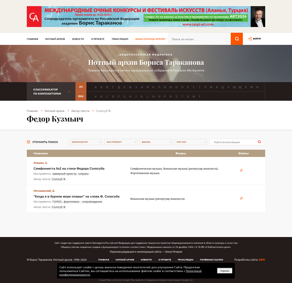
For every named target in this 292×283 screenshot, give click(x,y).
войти (257, 38)
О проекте (97, 39)
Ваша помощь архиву (150, 39)
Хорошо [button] (224, 270)
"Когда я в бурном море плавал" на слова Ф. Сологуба (77, 196)
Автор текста (80, 110)
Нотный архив (55, 39)
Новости (78, 39)
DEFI (262, 259)
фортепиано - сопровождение (83, 201)
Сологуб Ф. (59, 179)
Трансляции (120, 39)
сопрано (83, 173)
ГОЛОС (57, 201)
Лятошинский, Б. (44, 190)
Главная (32, 39)
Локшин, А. (41, 162)
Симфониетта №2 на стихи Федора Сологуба (69, 168)
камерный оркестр (64, 173)
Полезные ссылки (211, 259)
